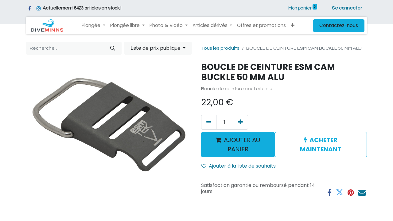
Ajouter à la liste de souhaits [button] (238, 165)
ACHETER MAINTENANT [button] (320, 144)
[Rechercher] (113, 48)
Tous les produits (220, 48)
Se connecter (347, 8)
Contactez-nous (338, 25)
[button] (292, 26)
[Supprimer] (208, 122)
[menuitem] (261, 26)
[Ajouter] (240, 122)
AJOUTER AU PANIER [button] (238, 144)
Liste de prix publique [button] (156, 48)
